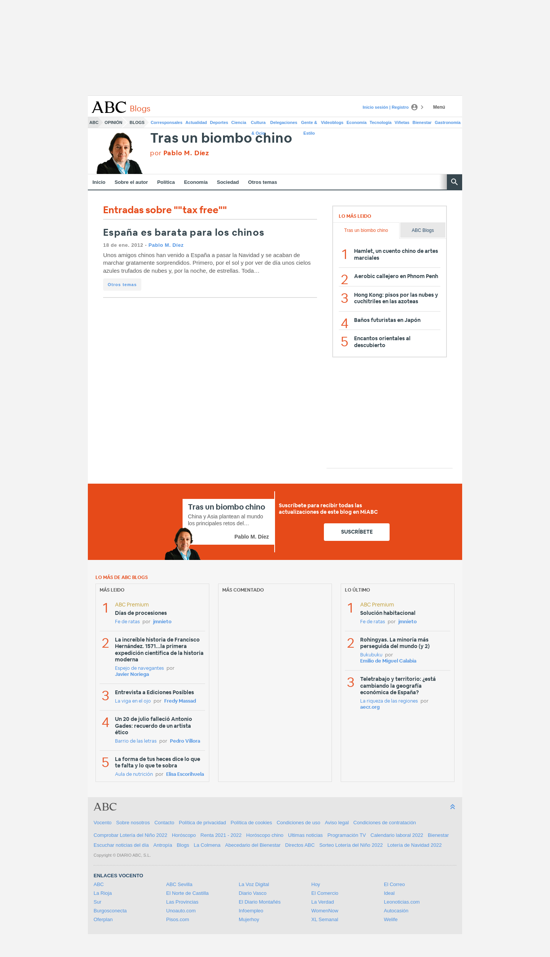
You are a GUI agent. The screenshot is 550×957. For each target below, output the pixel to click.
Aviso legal (337, 822)
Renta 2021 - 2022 (221, 835)
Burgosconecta (110, 910)
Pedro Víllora (185, 741)
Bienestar (422, 122)
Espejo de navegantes (139, 668)
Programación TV (346, 835)
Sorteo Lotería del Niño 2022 (351, 845)
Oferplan (103, 919)
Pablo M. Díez (166, 245)
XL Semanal (324, 919)
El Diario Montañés (260, 901)
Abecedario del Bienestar (252, 845)
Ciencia (238, 122)
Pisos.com (177, 919)
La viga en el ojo (133, 701)
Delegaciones (284, 122)
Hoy (315, 884)
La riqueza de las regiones (389, 701)
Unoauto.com (181, 910)
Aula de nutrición (134, 774)
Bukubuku (371, 655)
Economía (356, 122)
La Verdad (322, 901)
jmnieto (162, 621)
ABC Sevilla (179, 884)
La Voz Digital (254, 884)
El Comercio (324, 893)
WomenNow (324, 910)
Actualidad (196, 122)
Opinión (113, 122)
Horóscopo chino (265, 835)
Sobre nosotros (133, 822)
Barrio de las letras (136, 741)
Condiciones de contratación (384, 822)
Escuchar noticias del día (121, 845)
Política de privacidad (202, 822)
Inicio (98, 182)
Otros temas (262, 182)
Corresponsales (166, 122)
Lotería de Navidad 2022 (414, 845)
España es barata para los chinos (183, 233)
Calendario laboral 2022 (396, 835)
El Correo (394, 884)
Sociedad (228, 182)
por (179, 153)
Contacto (164, 822)
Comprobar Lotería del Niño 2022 (130, 835)
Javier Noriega (132, 674)
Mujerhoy (249, 919)
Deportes (219, 122)
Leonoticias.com (402, 901)
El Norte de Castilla (187, 893)
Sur (97, 901)
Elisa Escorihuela (185, 774)
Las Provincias (182, 901)
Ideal (389, 893)
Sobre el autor (131, 182)
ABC (94, 122)
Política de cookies (251, 822)
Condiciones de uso (298, 822)
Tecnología (380, 122)
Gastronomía (448, 122)
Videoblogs (332, 122)
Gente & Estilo (309, 124)
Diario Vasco (253, 893)
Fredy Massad (180, 701)
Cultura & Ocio (258, 124)
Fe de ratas (127, 621)
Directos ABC (300, 845)
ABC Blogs (423, 230)
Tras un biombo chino (221, 138)
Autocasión (396, 910)
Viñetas (402, 122)
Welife (391, 919)
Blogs (136, 122)
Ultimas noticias (305, 835)
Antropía (163, 845)
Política (166, 182)
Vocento (103, 822)
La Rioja (103, 893)
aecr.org (370, 707)
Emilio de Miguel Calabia (388, 661)
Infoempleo (251, 910)
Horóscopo (184, 835)
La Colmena (207, 845)
